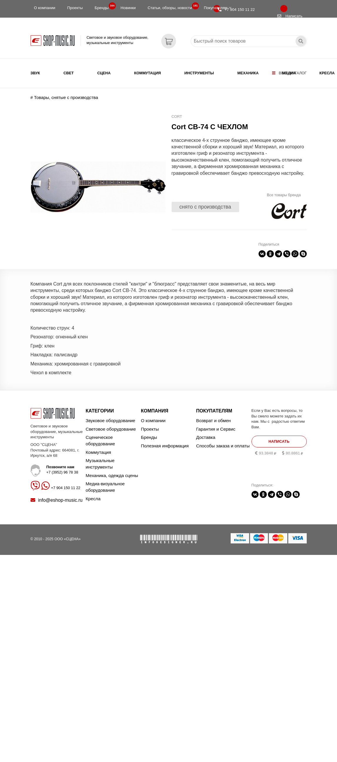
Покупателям (217, 8)
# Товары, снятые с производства (64, 97)
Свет (68, 73)
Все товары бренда (284, 195)
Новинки (128, 8)
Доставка (205, 437)
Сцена (104, 73)
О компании (45, 8)
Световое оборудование (111, 429)
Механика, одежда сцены (112, 475)
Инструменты (199, 73)
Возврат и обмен (213, 420)
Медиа (289, 73)
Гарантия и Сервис (216, 429)
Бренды (103, 6)
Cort (177, 116)
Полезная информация (165, 445)
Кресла (327, 73)
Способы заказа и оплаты (223, 445)
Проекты (75, 8)
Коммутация (147, 73)
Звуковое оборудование (110, 420)
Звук (35, 73)
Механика (248, 73)
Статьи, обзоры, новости (171, 6)
